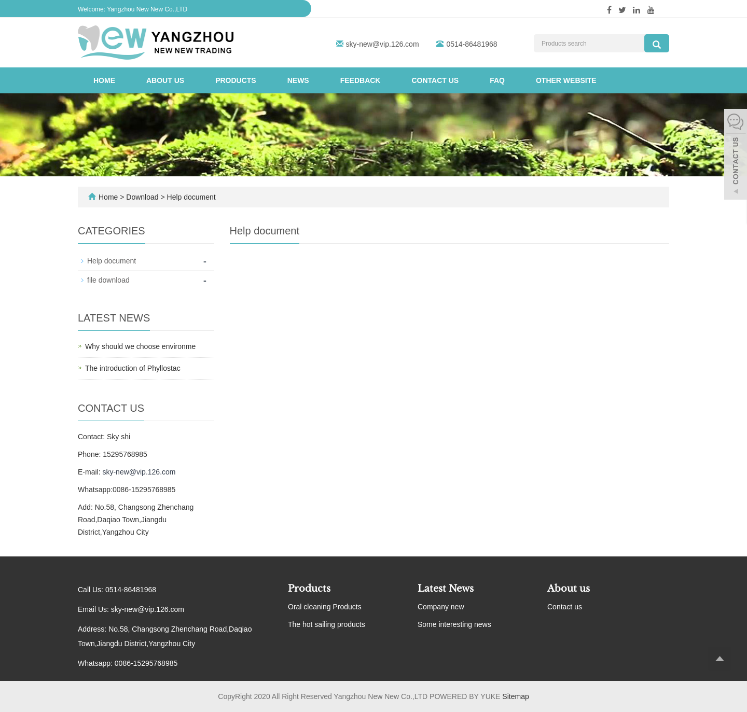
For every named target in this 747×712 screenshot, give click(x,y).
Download (143, 197)
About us (165, 80)
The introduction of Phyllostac (133, 368)
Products (235, 80)
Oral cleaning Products (325, 607)
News (298, 80)
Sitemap (515, 696)
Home (104, 80)
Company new (441, 607)
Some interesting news (454, 624)
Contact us (435, 80)
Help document (190, 197)
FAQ (497, 80)
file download (108, 280)
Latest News (446, 588)
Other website (566, 80)
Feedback (360, 80)
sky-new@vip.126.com (382, 44)
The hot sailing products (326, 624)
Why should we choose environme (140, 346)
